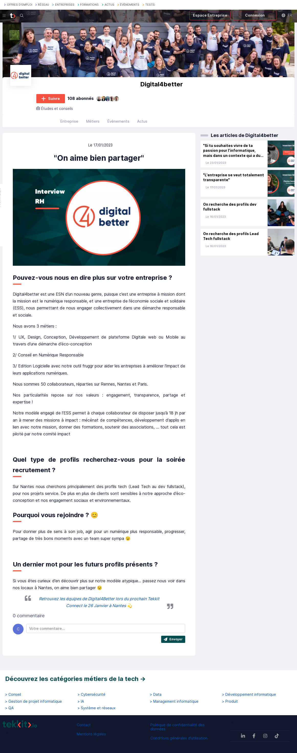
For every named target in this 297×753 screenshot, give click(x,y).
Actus (142, 122)
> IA (81, 701)
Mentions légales (91, 734)
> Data (155, 694)
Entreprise (69, 122)
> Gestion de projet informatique (33, 701)
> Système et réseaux (97, 708)
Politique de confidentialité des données (177, 727)
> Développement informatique (249, 694)
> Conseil (13, 694)
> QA (9, 708)
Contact (84, 725)
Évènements (118, 122)
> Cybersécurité (91, 694)
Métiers (93, 122)
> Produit (230, 701)
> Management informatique (174, 701)
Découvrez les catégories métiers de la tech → (75, 678)
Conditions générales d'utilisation (178, 738)
